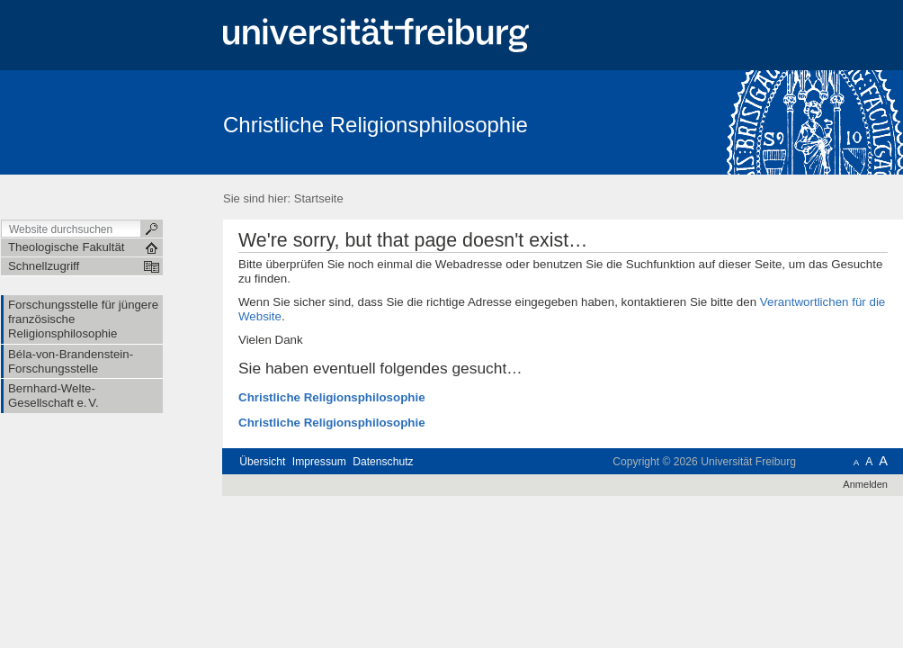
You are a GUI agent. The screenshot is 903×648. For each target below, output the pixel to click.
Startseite (319, 198)
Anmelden (865, 484)
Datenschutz (383, 461)
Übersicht (262, 461)
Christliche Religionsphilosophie (375, 124)
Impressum (319, 461)
